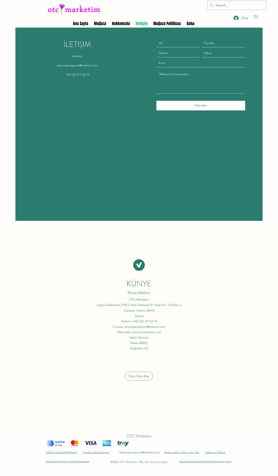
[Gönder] (200, 105)
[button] (257, 16)
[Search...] (236, 5)
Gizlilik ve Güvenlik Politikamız (61, 452)
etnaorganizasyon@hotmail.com (77, 65)
